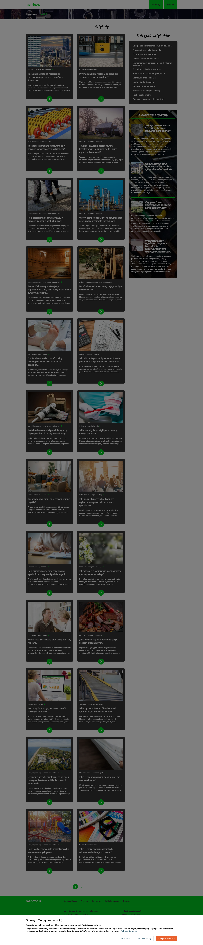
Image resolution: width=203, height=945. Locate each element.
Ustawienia (125, 938)
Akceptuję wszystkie (166, 938)
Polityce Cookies (129, 930)
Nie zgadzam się (144, 938)
